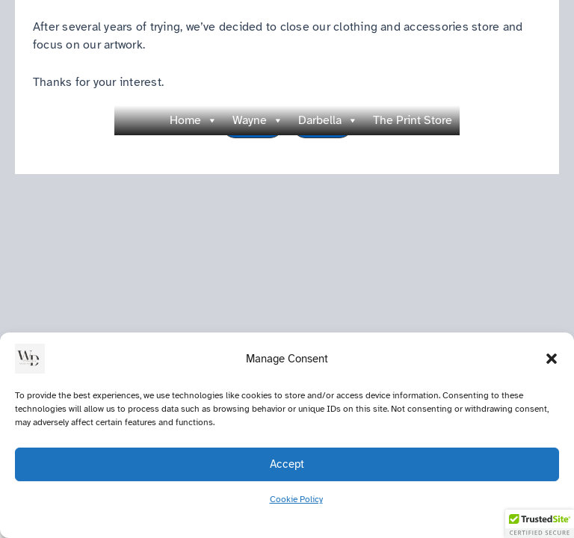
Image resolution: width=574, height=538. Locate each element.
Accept (287, 464)
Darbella (328, 120)
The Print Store (412, 120)
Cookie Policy (296, 499)
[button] (551, 358)
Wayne (257, 120)
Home (193, 120)
